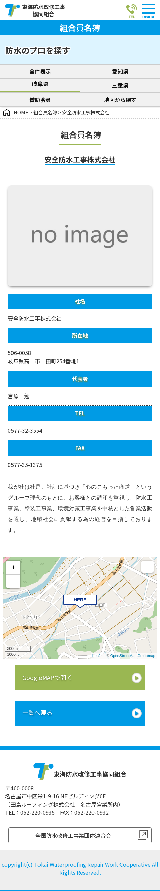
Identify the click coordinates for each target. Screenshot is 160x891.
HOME (21, 112)
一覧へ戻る (37, 712)
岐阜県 (40, 84)
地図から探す (120, 100)
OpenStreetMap (123, 656)
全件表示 (40, 71)
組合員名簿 (45, 112)
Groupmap (146, 656)
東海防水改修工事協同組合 (43, 10)
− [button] (14, 581)
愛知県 (120, 71)
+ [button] (14, 567)
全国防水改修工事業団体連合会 (73, 835)
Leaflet (98, 656)
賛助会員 (40, 100)
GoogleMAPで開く (47, 677)
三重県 (120, 85)
